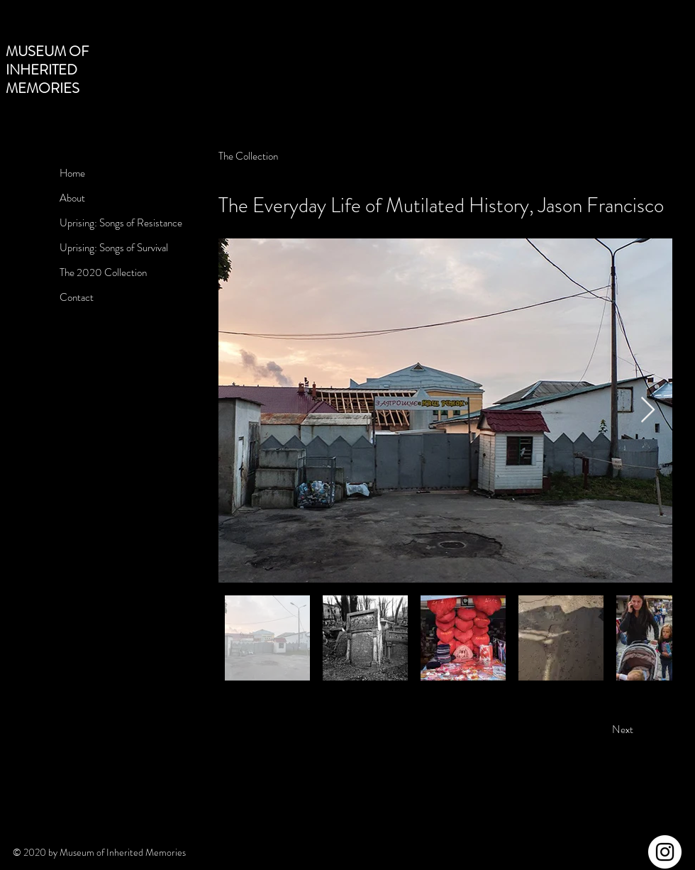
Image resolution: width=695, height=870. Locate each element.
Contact (77, 297)
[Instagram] (665, 852)
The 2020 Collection (103, 272)
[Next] (622, 730)
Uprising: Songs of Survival (114, 247)
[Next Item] (648, 410)
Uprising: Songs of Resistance (121, 223)
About (72, 198)
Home (72, 173)
